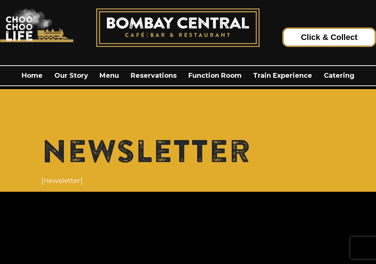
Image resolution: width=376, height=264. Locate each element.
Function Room (215, 76)
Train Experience (282, 76)
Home (32, 76)
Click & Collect (329, 37)
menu (109, 76)
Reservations (154, 76)
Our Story (71, 76)
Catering (339, 76)
